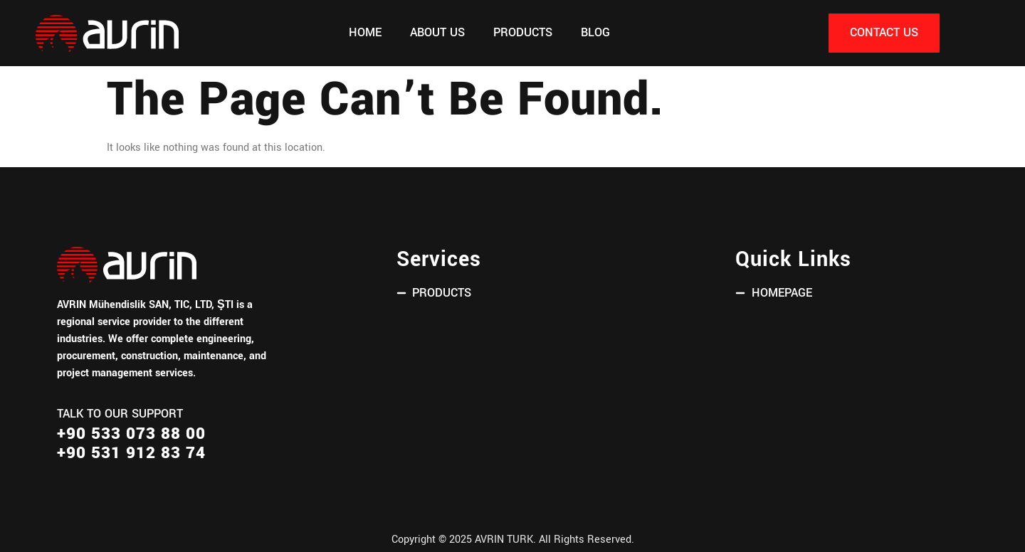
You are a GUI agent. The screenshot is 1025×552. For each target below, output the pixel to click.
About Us (437, 32)
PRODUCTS (522, 32)
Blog (595, 32)
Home (365, 32)
